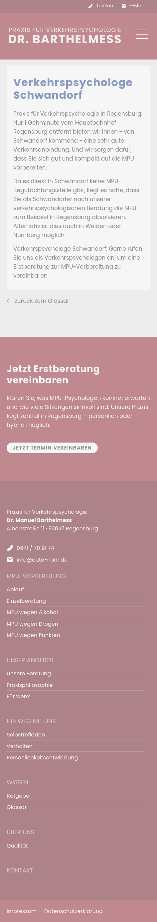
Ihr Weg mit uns (31, 721)
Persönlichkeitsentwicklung (42, 757)
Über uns (21, 832)
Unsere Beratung (29, 673)
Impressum (22, 911)
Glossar (17, 807)
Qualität (17, 846)
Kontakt (20, 870)
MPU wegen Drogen (32, 624)
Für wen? (18, 696)
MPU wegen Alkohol (32, 612)
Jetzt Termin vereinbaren (52, 448)
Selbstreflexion (26, 734)
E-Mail (136, 5)
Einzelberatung (26, 601)
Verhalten (20, 746)
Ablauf (15, 589)
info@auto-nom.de (42, 560)
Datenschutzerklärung (73, 911)
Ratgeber (19, 796)
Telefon (104, 5)
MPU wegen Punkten (33, 635)
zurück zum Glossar (42, 301)
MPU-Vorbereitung (36, 576)
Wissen (17, 782)
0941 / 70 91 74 (35, 548)
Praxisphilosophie (30, 685)
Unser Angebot (30, 660)
